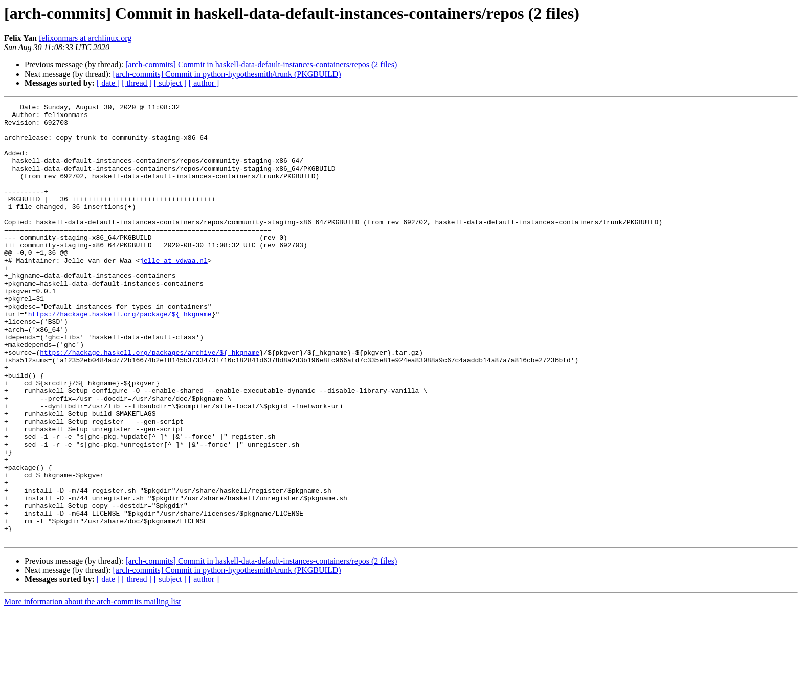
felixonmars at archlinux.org (85, 38)
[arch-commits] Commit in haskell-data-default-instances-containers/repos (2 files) (261, 64)
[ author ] (204, 83)
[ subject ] (170, 83)
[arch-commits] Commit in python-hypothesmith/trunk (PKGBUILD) (227, 73)
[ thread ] (137, 83)
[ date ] (108, 83)
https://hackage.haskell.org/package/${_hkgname (120, 356)
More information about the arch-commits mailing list (92, 689)
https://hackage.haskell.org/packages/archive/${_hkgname (149, 402)
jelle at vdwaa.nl (174, 292)
